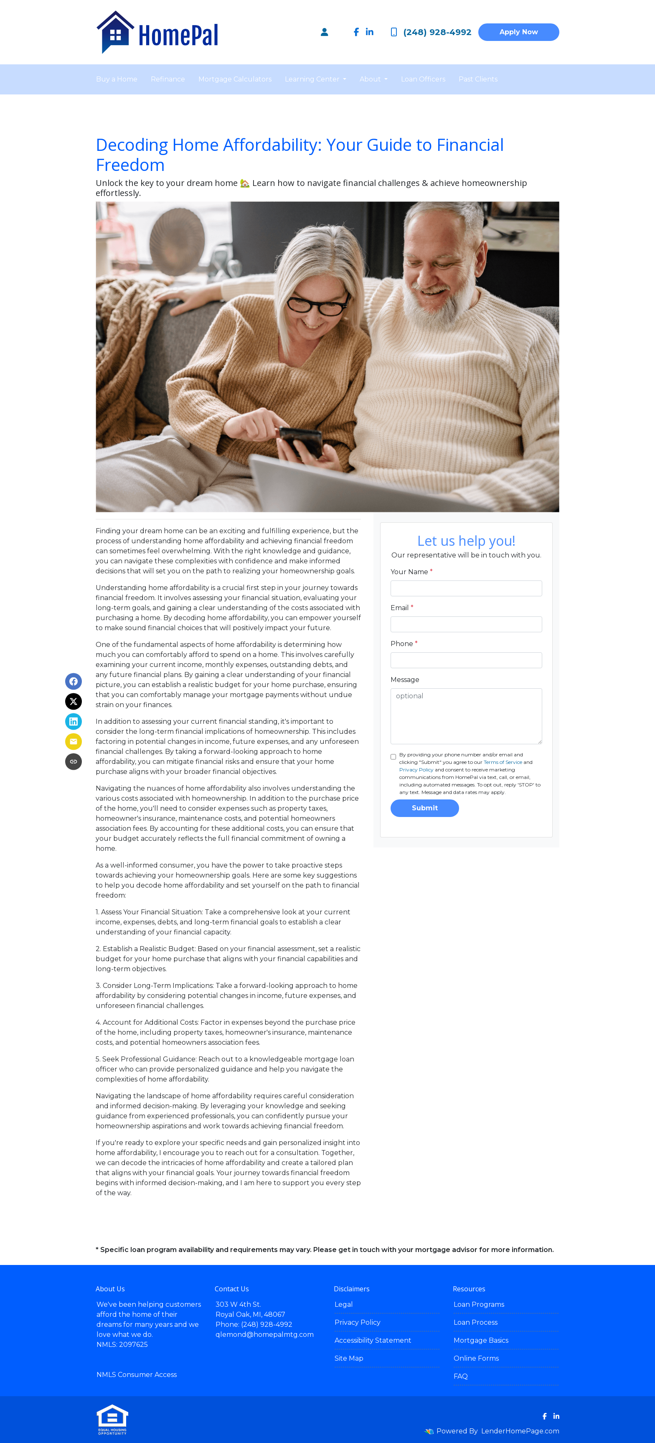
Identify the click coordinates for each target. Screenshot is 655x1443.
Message (405, 680)
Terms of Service (503, 762)
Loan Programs (479, 1304)
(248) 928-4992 (431, 32)
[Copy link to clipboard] (73, 761)
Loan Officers (423, 79)
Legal (344, 1304)
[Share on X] (73, 701)
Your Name (412, 572)
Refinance (168, 79)
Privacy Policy (416, 769)
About (371, 79)
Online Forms (476, 1358)
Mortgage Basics (481, 1340)
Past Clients (478, 79)
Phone (404, 644)
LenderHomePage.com (520, 1431)
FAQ (461, 1376)
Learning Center (313, 79)
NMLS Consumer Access (136, 1375)
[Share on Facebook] (73, 681)
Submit (425, 808)
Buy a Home (116, 79)
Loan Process (476, 1322)
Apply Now (519, 32)
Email (402, 608)
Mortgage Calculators (235, 79)
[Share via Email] (73, 741)
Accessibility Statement (373, 1340)
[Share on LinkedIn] (73, 721)
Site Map (349, 1358)
